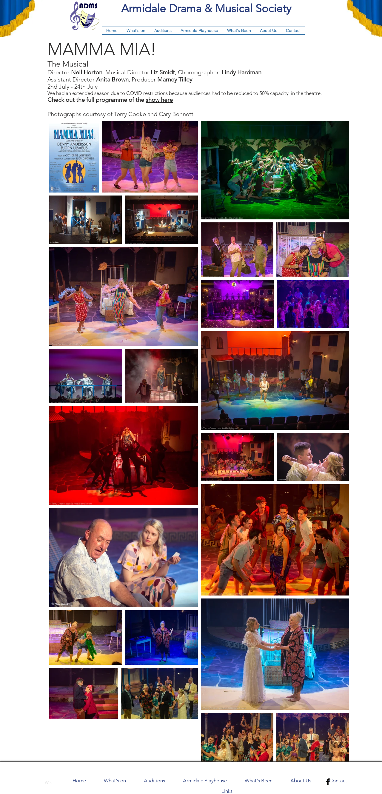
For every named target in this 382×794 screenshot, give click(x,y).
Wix (48, 782)
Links (226, 791)
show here (159, 99)
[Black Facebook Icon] (328, 781)
